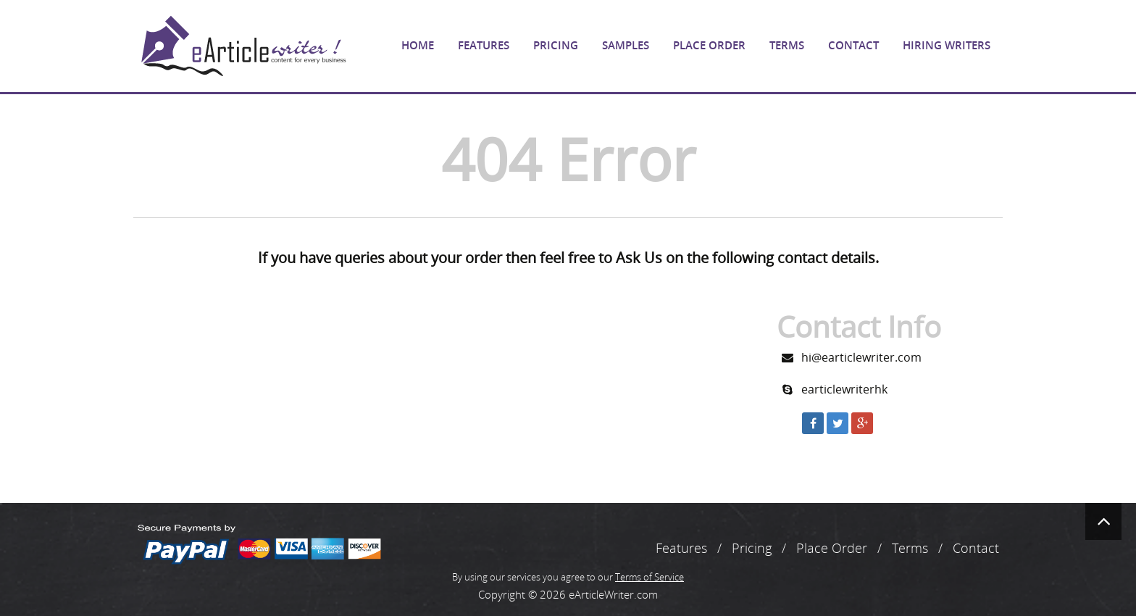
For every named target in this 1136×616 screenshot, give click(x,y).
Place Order (709, 45)
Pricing (555, 45)
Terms (786, 45)
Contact (853, 45)
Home (417, 45)
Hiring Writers (946, 45)
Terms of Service (649, 576)
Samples (625, 45)
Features (483, 45)
